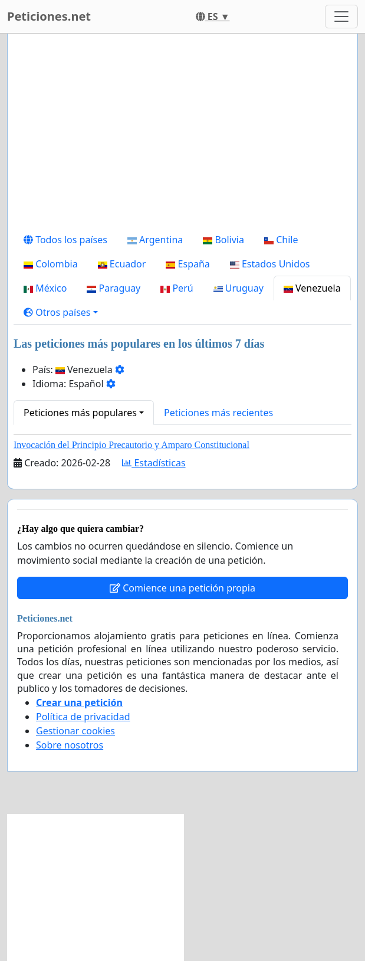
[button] (61, 312)
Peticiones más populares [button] (80, 412)
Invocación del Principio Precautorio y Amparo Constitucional (131, 445)
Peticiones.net (49, 16)
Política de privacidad (83, 716)
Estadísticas (153, 462)
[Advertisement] (182, 135)
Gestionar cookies (75, 730)
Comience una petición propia (182, 587)
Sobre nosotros (69, 744)
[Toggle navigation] (341, 16)
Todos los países (65, 239)
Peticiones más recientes (218, 412)
